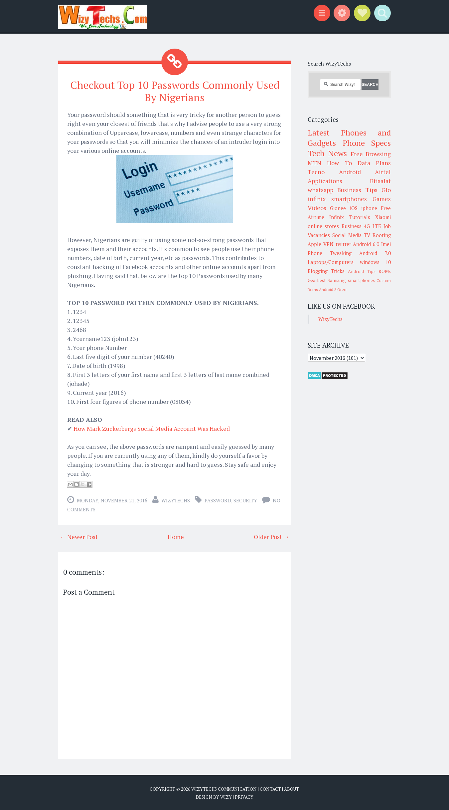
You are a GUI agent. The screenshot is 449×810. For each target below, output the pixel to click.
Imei (386, 244)
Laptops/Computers (331, 262)
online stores (323, 226)
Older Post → (271, 537)
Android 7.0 (375, 253)
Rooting (382, 235)
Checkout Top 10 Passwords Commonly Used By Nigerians (174, 91)
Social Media (347, 235)
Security (245, 500)
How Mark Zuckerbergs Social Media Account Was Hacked (152, 428)
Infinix (336, 217)
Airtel (383, 172)
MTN (314, 163)
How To (339, 163)
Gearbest (317, 280)
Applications (325, 181)
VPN (328, 244)
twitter (343, 244)
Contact (270, 789)
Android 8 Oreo (332, 289)
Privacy (244, 797)
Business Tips (357, 190)
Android (350, 172)
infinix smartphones (337, 199)
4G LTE (372, 226)
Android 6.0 (366, 244)
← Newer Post (79, 537)
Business (352, 226)
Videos (317, 208)
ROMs (384, 271)
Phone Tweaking (330, 253)
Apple (314, 244)
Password (218, 500)
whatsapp (320, 190)
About (291, 789)
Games (382, 199)
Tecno (316, 172)
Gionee (338, 208)
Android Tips (361, 271)
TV (367, 235)
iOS (354, 208)
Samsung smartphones (351, 280)
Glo (386, 190)
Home (176, 537)
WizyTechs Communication (224, 789)
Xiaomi (383, 217)
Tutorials (359, 217)
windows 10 (375, 262)
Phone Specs (367, 142)
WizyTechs (175, 500)
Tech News (327, 153)
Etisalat (380, 181)
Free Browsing (371, 154)
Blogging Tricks (326, 271)
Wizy (226, 797)
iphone (369, 208)
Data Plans (374, 163)
